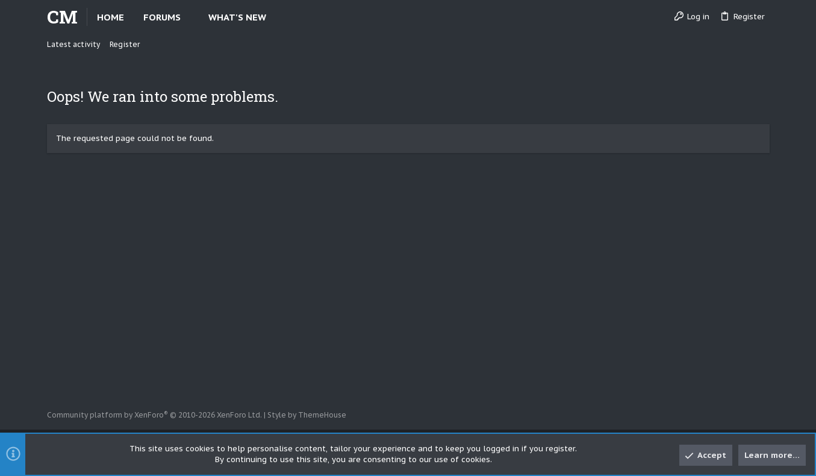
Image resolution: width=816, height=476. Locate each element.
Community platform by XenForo (154, 414)
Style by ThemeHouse (306, 414)
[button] (190, 17)
